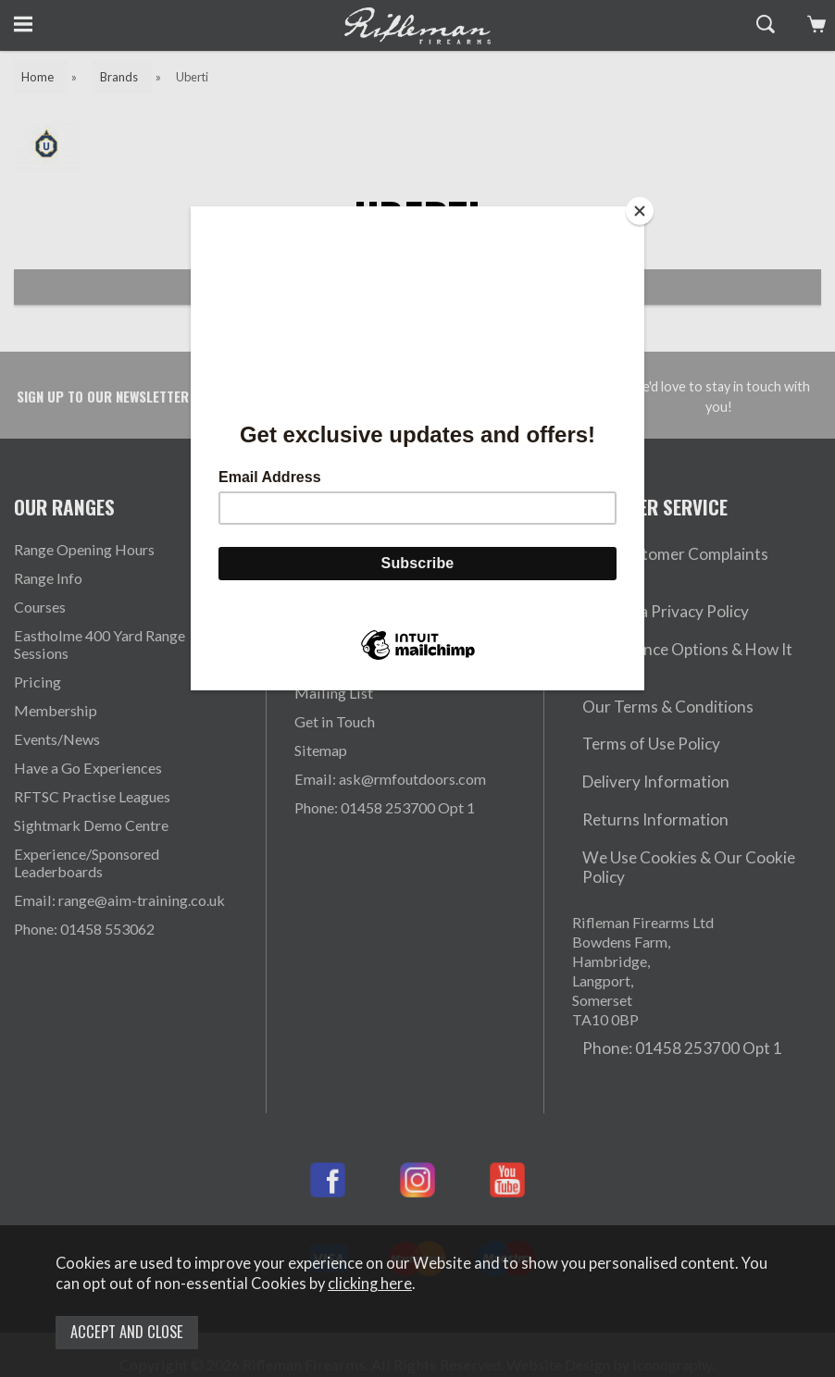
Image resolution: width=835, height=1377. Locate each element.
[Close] (640, 211)
